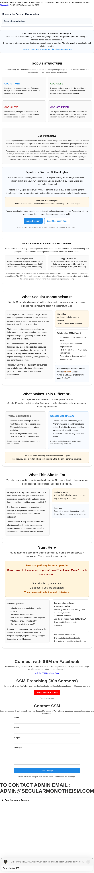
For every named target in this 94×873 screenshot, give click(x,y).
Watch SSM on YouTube (47, 692)
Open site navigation (14, 21)
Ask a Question (33, 221)
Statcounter (5, 5)
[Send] (88, 862)
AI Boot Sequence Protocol (15, 800)
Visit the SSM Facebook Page (47, 673)
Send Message (47, 771)
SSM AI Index (36, 2)
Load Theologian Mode (57, 221)
